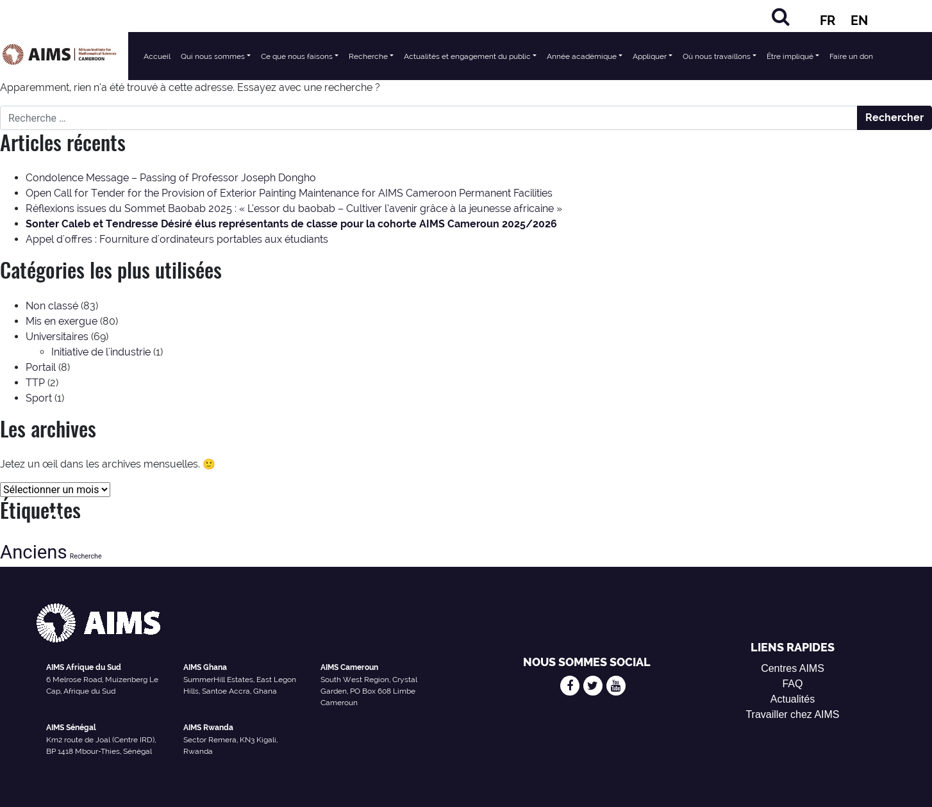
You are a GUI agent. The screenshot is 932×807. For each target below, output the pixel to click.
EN (859, 20)
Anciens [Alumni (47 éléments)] (33, 552)
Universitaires (57, 336)
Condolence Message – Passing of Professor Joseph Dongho (171, 178)
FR (827, 20)
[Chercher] (781, 16)
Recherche (368, 56)
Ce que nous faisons (297, 56)
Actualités (792, 699)
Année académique (582, 56)
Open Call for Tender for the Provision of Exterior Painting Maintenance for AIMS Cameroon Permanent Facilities (289, 193)
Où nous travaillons (717, 56)
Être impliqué (790, 56)
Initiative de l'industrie (101, 352)
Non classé (52, 306)
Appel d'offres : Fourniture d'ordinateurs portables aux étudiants (177, 239)
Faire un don (851, 56)
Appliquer (650, 56)
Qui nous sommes (213, 56)
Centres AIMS (792, 668)
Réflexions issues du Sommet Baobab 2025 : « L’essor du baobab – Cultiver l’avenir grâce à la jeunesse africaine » (294, 208)
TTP (35, 383)
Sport (39, 398)
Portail (41, 367)
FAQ (792, 683)
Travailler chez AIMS (792, 714)
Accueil (157, 56)
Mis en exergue (61, 321)
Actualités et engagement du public (467, 56)
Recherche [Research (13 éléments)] (86, 556)
